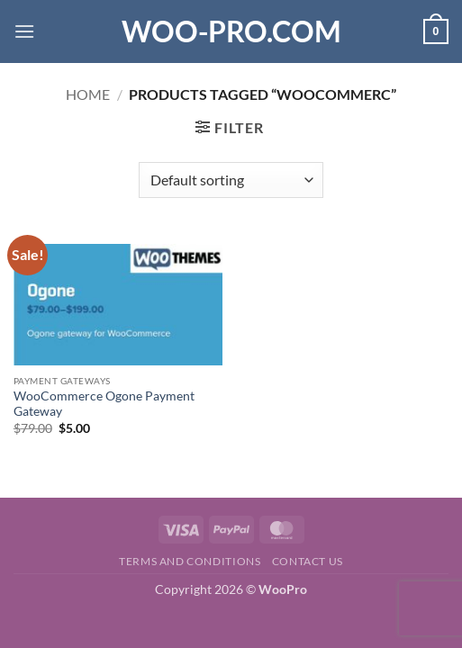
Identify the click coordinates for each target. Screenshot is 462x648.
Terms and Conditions (189, 561)
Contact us (307, 561)
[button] (24, 31)
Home (88, 94)
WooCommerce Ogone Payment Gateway (104, 404)
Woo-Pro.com (231, 31)
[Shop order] (231, 180)
